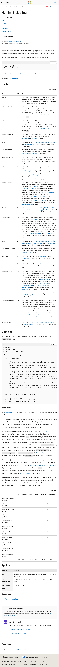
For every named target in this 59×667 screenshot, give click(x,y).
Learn (3, 7)
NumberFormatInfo (26, 473)
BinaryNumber (36, 317)
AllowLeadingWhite (37, 142)
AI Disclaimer (5, 661)
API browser (17, 7)
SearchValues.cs (11, 46)
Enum (27, 74)
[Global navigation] (2, 2)
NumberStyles (29, 169)
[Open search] (51, 2)
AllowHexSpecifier (27, 258)
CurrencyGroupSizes (39, 196)
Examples (5, 26)
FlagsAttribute (13, 79)
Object (12, 74)
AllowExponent (34, 219)
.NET (9, 7)
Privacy (41, 661)
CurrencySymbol (26, 252)
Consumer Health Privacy (9, 664)
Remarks (5, 28)
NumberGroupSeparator (40, 200)
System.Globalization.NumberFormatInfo (42, 465)
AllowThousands (26, 212)
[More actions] (55, 6)
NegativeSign (35, 138)
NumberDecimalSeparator (33, 179)
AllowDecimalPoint (48, 210)
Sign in (55, 2)
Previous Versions (16, 661)
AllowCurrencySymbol (28, 171)
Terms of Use (23, 664)
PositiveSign (25, 138)
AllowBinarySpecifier (27, 266)
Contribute (33, 661)
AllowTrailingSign (37, 210)
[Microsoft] (29, 2)
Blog (25, 661)
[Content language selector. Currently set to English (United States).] (10, 657)
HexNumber (25, 289)
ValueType (20, 74)
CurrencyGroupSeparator (47, 192)
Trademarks (33, 664)
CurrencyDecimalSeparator (40, 175)
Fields (4, 23)
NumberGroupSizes (27, 204)
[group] (29, 375)
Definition (6, 21)
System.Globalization (15, 41)
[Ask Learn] (47, 6)
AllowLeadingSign (29, 144)
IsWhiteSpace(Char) (45, 115)
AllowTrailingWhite (49, 142)
